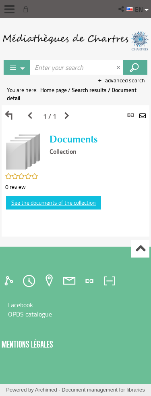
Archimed (46, 390)
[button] (122, 9)
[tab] (10, 281)
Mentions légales (27, 344)
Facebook (20, 304)
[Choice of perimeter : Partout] (17, 67)
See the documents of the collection (53, 202)
